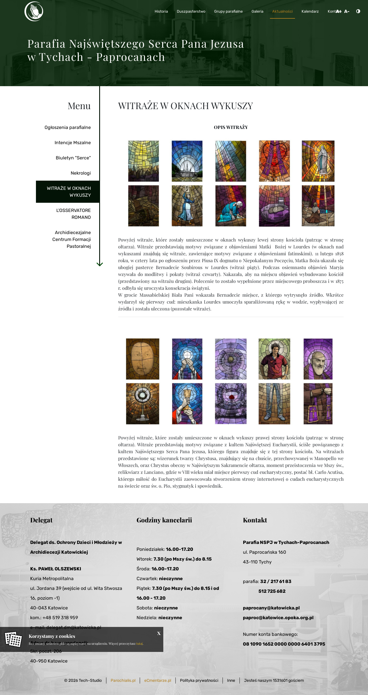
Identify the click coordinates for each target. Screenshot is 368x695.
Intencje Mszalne (73, 142)
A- (347, 11)
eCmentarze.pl (157, 680)
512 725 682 (271, 591)
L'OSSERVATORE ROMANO (73, 214)
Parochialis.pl (123, 680)
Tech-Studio (90, 680)
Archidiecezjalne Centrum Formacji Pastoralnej (71, 239)
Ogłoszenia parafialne (68, 127)
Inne (231, 680)
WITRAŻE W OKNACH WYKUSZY (69, 192)
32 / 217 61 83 (276, 581)
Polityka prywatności (199, 680)
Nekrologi (81, 173)
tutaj (139, 643)
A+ (339, 11)
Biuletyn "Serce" (73, 158)
